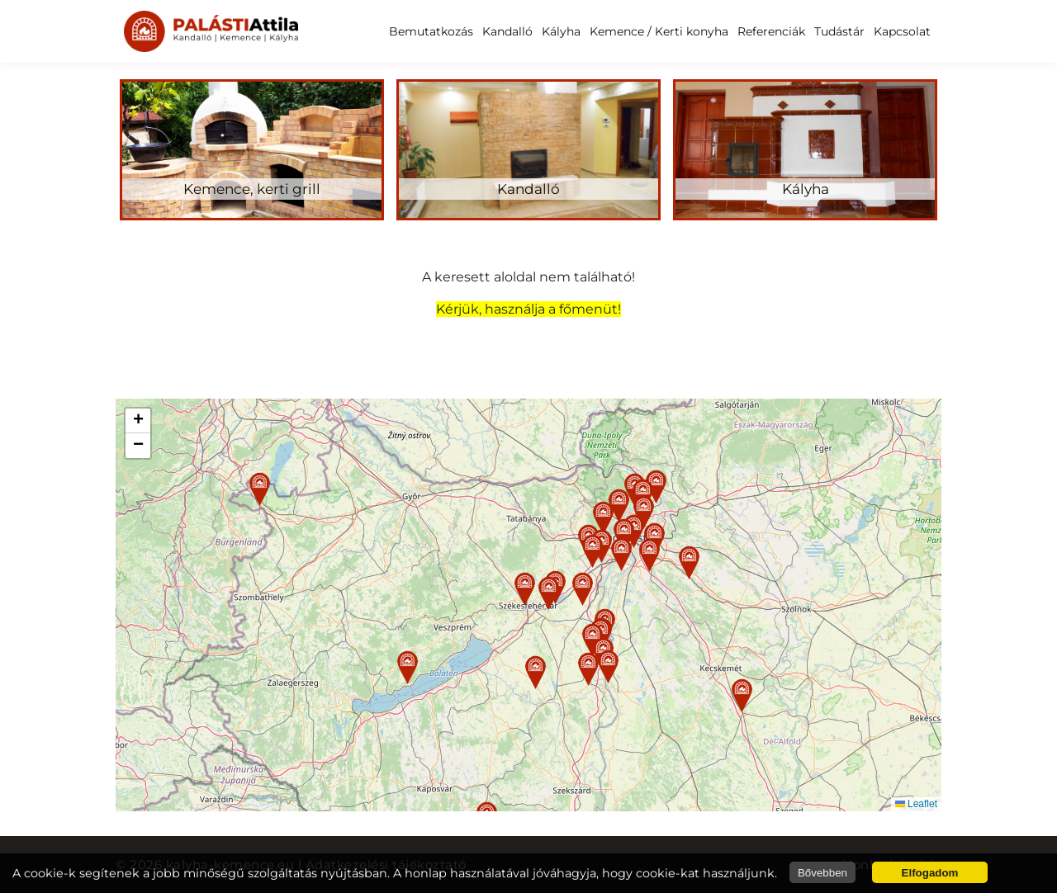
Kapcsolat (902, 31)
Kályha (561, 31)
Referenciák (771, 31)
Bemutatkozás (431, 31)
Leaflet (916, 804)
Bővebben (822, 873)
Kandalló (507, 31)
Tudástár (839, 31)
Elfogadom (930, 873)
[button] (524, 589)
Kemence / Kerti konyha (659, 31)
